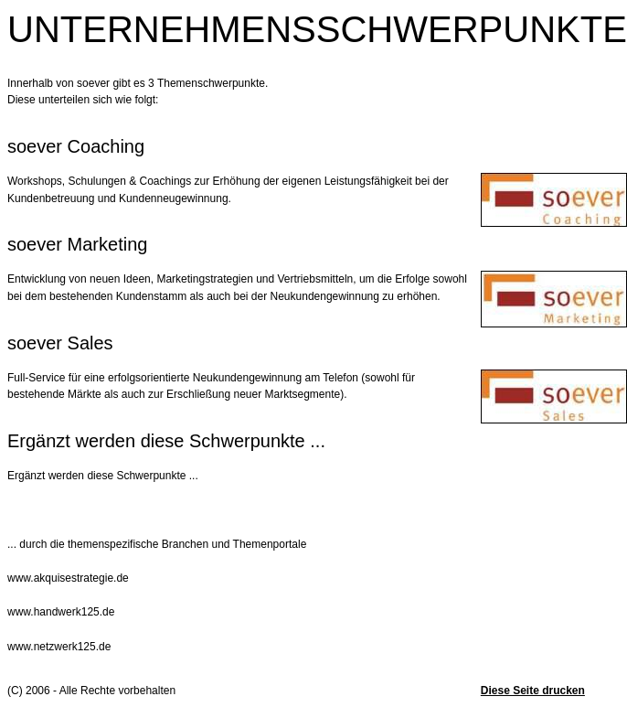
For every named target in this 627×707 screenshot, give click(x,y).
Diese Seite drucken (533, 690)
